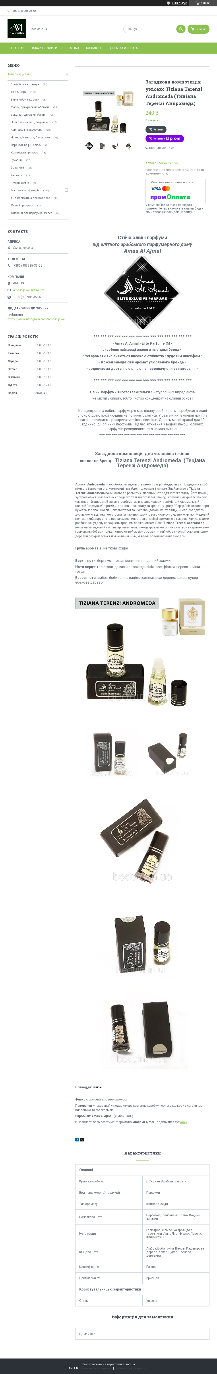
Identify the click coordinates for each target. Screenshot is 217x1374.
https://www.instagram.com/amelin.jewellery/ (38, 319)
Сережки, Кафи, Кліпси (26, 145)
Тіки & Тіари (19, 91)
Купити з (166, 139)
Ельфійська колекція (25, 84)
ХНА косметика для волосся (30, 198)
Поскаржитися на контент (96, 1368)
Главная (17, 48)
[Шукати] (181, 29)
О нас (74, 48)
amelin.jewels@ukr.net (29, 290)
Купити (158, 129)
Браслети (17, 167)
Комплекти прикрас (24, 152)
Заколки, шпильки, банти (28, 114)
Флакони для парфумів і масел (31, 213)
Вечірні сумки (20, 182)
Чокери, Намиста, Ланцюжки (30, 137)
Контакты (93, 48)
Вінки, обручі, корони (25, 99)
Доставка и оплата (123, 48)
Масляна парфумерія (25, 190)
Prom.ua (130, 1364)
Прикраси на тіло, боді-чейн (29, 122)
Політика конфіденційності (131, 1368)
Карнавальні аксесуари (27, 129)
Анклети (16, 175)
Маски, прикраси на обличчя (30, 107)
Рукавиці (16, 160)
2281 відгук (179, 3)
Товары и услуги (44, 48)
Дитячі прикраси (22, 205)
